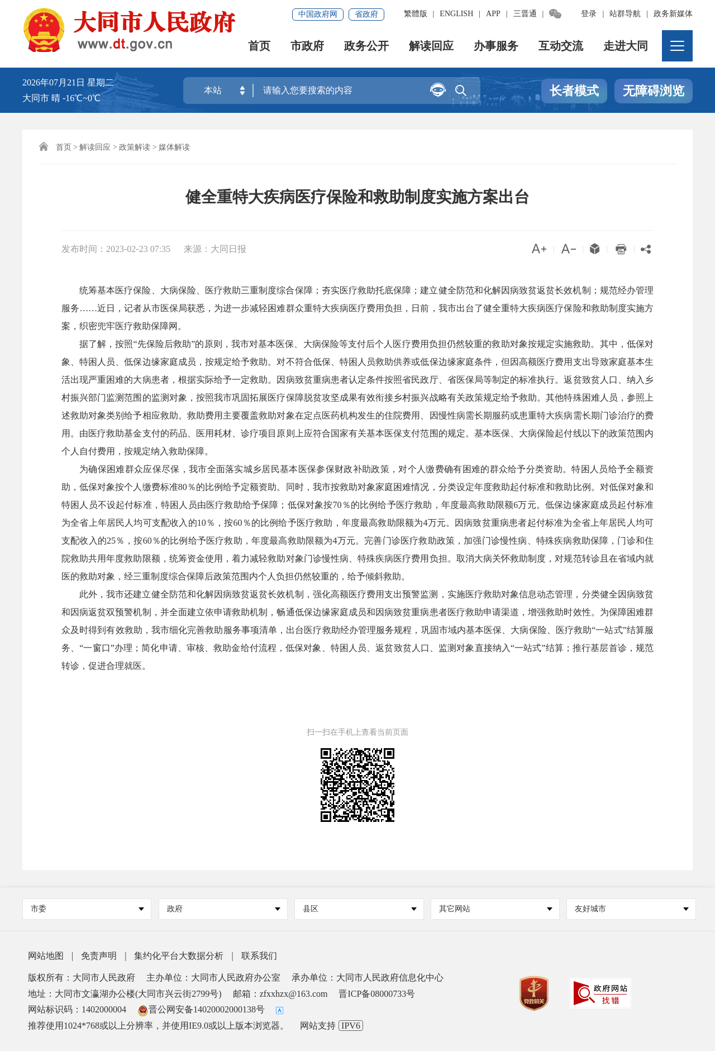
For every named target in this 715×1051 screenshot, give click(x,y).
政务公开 (366, 47)
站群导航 (625, 13)
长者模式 (574, 91)
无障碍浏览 (653, 91)
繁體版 (415, 13)
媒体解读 (174, 147)
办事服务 (496, 47)
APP (493, 13)
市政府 (307, 47)
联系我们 (259, 955)
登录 (589, 13)
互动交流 (560, 47)
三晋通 (525, 13)
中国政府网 (317, 14)
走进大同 (625, 47)
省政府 (366, 14)
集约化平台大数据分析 (178, 955)
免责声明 (99, 955)
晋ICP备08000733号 (377, 993)
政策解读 (134, 147)
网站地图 (46, 955)
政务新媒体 (673, 13)
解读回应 (431, 47)
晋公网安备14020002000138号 (201, 1009)
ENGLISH (456, 13)
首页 (259, 47)
